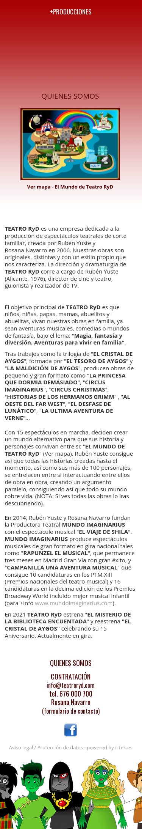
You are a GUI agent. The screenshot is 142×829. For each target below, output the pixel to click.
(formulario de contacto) (71, 711)
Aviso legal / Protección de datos (46, 747)
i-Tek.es (124, 747)
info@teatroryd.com (71, 685)
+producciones (71, 11)
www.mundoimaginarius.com (73, 603)
